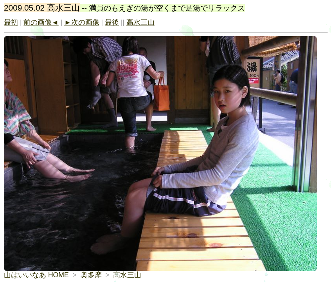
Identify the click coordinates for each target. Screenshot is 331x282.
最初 (11, 22)
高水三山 (140, 22)
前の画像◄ (40, 22)
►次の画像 (81, 22)
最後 (112, 22)
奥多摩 (91, 275)
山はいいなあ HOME (36, 275)
